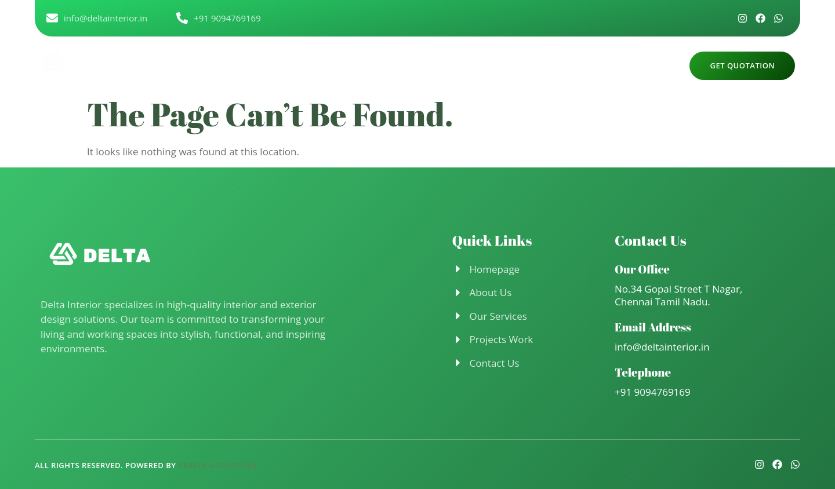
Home (331, 65)
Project (493, 65)
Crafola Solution (217, 465)
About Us (385, 65)
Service (440, 65)
